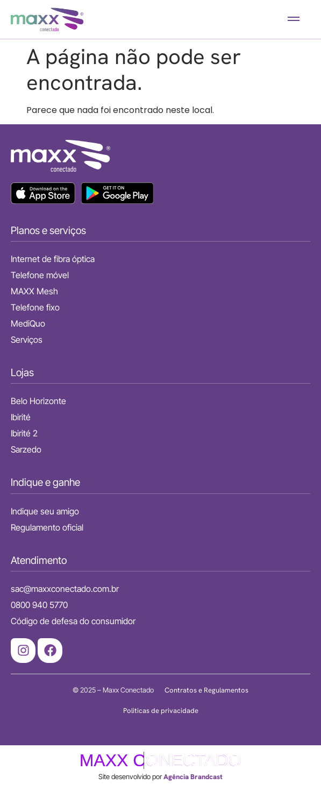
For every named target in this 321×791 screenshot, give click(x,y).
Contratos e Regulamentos (206, 690)
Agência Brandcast (193, 776)
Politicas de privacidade (160, 710)
